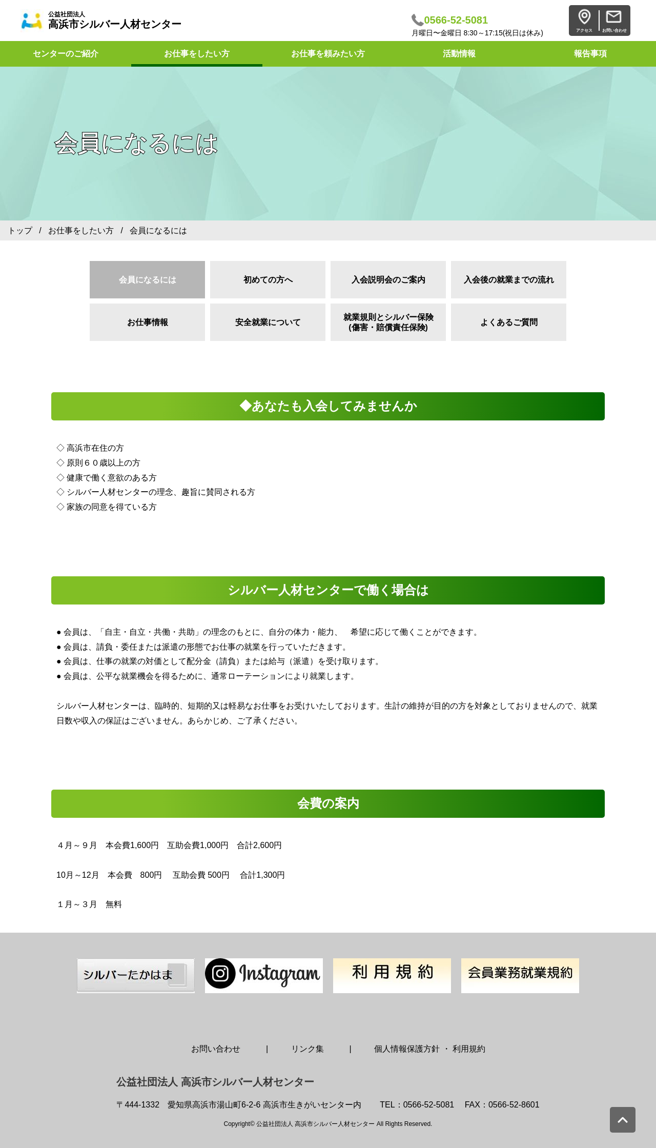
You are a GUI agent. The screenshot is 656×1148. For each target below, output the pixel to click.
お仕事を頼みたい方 (328, 53)
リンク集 (307, 1048)
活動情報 (459, 53)
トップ (20, 230)
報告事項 (590, 53)
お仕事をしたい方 (197, 53)
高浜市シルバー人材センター (114, 20)
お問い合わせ (215, 1048)
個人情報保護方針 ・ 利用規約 (429, 1048)
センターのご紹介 (65, 53)
